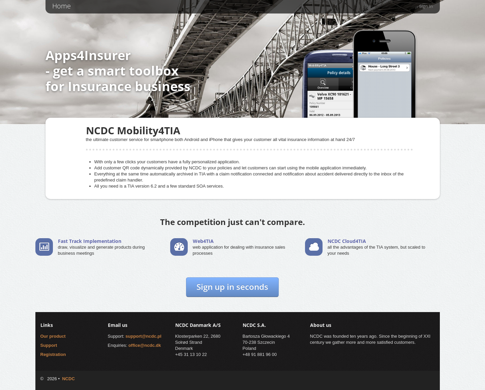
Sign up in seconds (232, 286)
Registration (53, 354)
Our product (53, 336)
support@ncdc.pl (143, 336)
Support (48, 345)
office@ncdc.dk (144, 345)
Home (61, 5)
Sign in (426, 6)
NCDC (68, 378)
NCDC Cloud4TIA (347, 241)
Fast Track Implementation (89, 241)
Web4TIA (203, 241)
